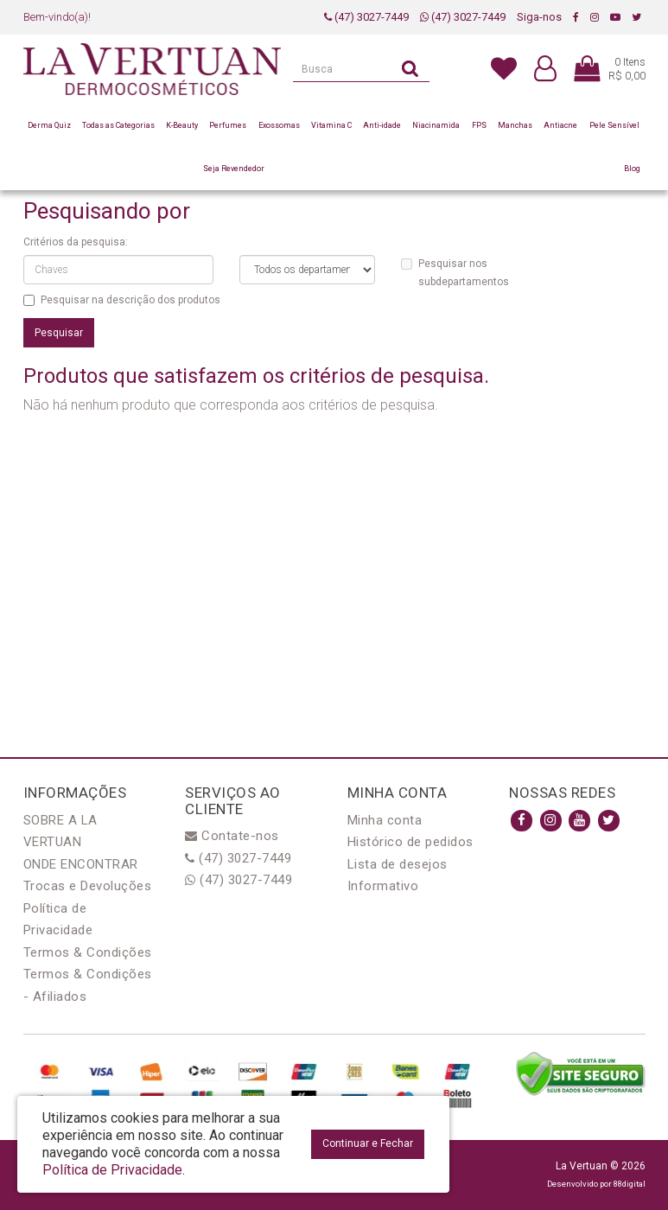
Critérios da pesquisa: (75, 242)
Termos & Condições (87, 952)
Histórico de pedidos (410, 842)
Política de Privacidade (112, 1170)
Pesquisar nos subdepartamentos (455, 273)
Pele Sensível (614, 125)
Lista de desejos (397, 864)
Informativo (383, 886)
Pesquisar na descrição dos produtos (121, 300)
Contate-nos (232, 836)
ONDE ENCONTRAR (80, 864)
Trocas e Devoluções (87, 886)
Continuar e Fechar (367, 1143)
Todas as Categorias (118, 125)
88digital (630, 1183)
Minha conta (385, 820)
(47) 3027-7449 (366, 16)
